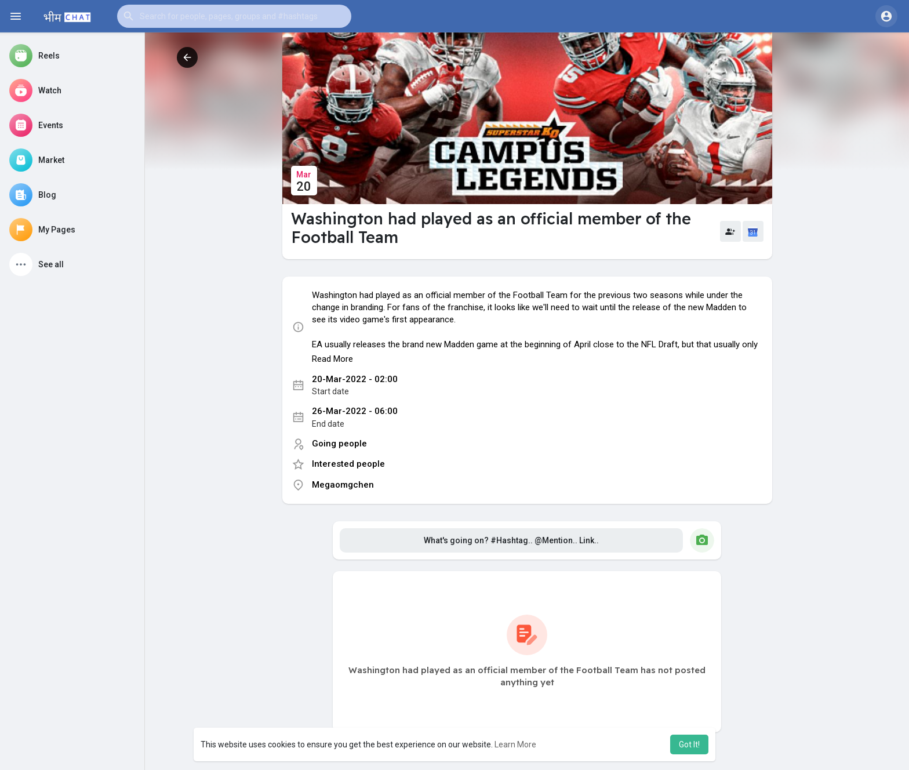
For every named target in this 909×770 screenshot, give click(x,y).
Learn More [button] (515, 744)
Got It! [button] (689, 744)
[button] (234, 16)
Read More (332, 359)
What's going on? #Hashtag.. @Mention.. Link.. (511, 540)
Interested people (348, 464)
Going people (339, 443)
